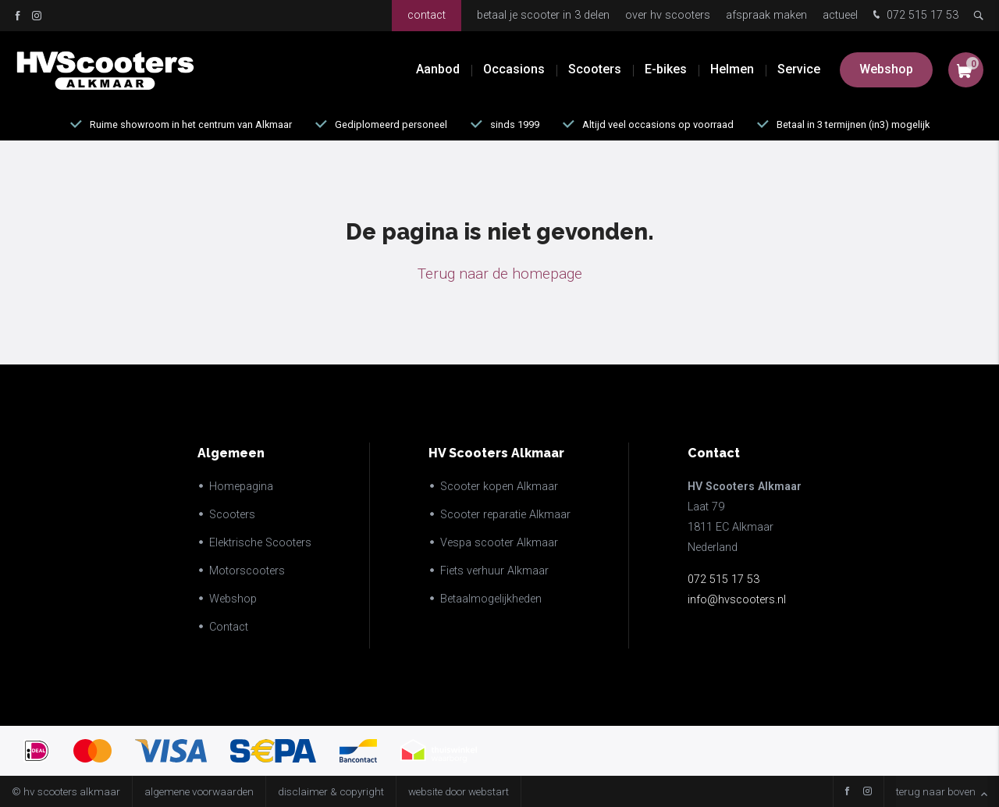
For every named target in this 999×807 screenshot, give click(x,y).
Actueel (840, 15)
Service (798, 69)
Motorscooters (247, 571)
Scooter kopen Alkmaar (499, 486)
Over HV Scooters (667, 15)
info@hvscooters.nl (737, 599)
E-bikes (666, 69)
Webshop (886, 69)
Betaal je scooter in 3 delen (543, 15)
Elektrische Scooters (260, 542)
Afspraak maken (766, 15)
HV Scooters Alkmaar (496, 453)
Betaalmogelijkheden (491, 599)
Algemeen (231, 453)
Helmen (732, 69)
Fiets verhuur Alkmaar (494, 571)
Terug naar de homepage (500, 274)
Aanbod (438, 69)
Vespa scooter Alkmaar (499, 542)
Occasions (514, 69)
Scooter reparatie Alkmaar (505, 514)
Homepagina (241, 486)
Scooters (594, 69)
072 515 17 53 (913, 16)
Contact (426, 15)
